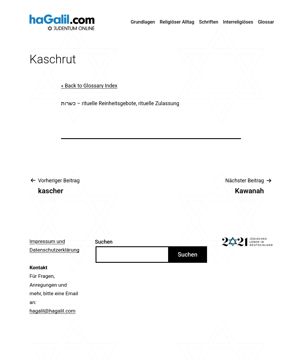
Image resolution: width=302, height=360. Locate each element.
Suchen (104, 242)
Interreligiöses (238, 22)
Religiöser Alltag (177, 22)
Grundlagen (143, 22)
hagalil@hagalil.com (52, 311)
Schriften (208, 22)
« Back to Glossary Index (89, 86)
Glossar (266, 22)
